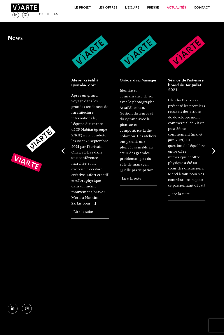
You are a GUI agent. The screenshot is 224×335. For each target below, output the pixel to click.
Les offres (107, 7)
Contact (202, 7)
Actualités (176, 7)
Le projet (82, 7)
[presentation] (63, 149)
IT (48, 13)
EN (56, 13)
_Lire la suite (82, 212)
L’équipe (132, 7)
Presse (153, 7)
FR (41, 13)
